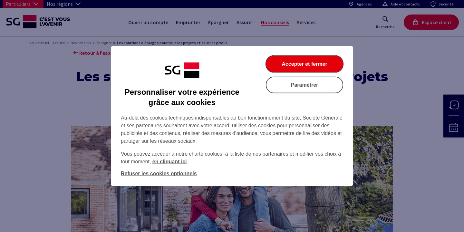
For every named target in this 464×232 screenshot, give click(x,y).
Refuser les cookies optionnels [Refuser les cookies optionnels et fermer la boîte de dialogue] (159, 173)
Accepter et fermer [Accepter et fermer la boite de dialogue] (304, 64)
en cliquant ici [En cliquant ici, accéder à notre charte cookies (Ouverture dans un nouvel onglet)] (169, 161)
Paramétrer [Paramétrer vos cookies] (304, 85)
